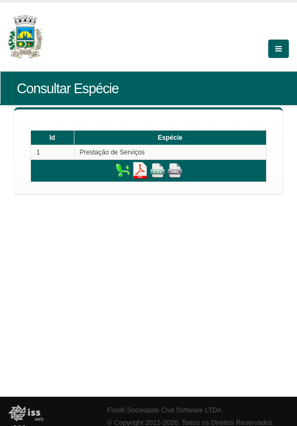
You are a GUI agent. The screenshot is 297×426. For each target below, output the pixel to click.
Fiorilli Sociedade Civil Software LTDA (164, 410)
